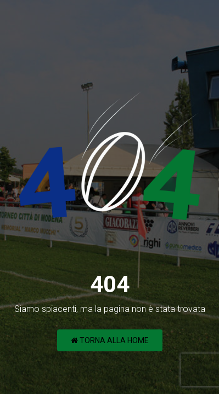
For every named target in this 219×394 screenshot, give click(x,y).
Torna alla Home (110, 340)
